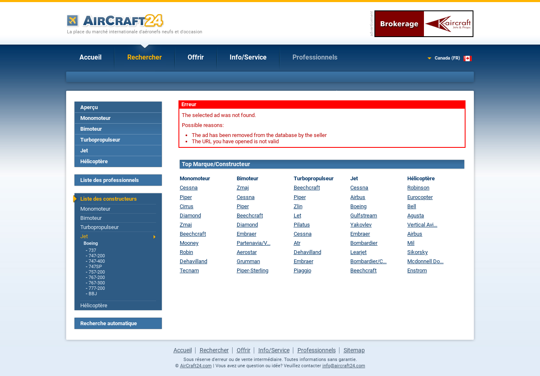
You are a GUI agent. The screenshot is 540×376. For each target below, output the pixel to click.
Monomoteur (95, 118)
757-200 (97, 272)
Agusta (415, 215)
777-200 (97, 288)
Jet (84, 150)
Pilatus (302, 225)
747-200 (97, 256)
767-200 (97, 277)
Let (297, 215)
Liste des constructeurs (108, 199)
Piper (186, 197)
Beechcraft (193, 234)
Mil (410, 243)
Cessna (189, 187)
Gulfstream (363, 215)
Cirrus (186, 206)
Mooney (189, 243)
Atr (297, 243)
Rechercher (144, 57)
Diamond (190, 215)
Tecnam (189, 270)
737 (92, 250)
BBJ (93, 293)
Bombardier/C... (368, 261)
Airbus (357, 197)
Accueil (90, 57)
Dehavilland (193, 261)
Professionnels (314, 57)
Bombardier (363, 243)
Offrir (196, 57)
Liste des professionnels (109, 180)
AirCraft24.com (196, 366)
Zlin (298, 206)
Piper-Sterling (252, 270)
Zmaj (186, 225)
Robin (186, 252)
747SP (95, 266)
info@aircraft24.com (343, 366)
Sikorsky (417, 252)
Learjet (358, 252)
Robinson (418, 187)
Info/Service (248, 57)
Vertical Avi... (422, 225)
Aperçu (89, 107)
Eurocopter (420, 197)
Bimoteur (91, 129)
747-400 (97, 261)
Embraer (246, 234)
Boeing (91, 243)
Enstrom (417, 270)
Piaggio (302, 270)
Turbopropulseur (100, 140)
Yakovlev (361, 225)
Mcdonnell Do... (425, 261)
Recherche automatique (108, 323)
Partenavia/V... (253, 243)
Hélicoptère (94, 161)
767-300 (97, 283)
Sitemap (354, 350)
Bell (411, 206)
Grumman (248, 261)
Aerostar (247, 252)
